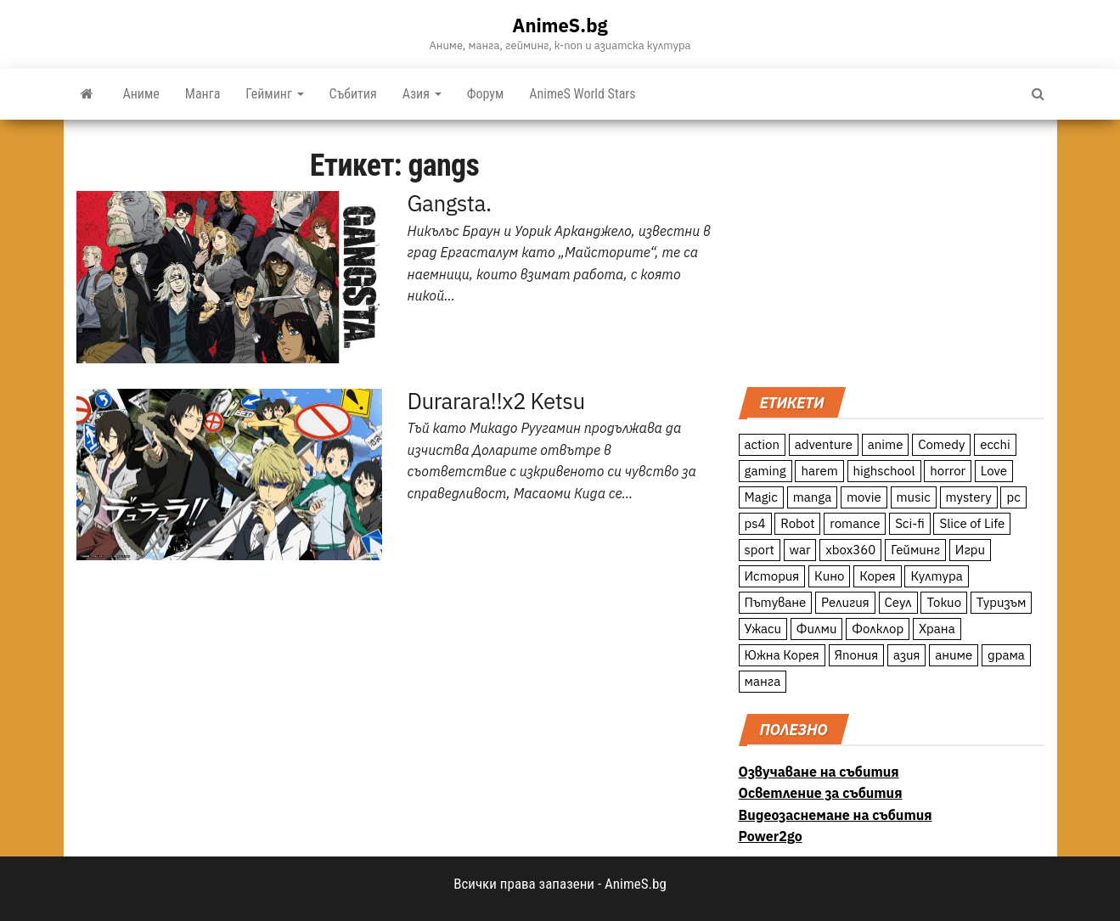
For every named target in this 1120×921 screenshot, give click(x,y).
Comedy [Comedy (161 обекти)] (941, 444)
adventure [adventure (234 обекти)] (824, 444)
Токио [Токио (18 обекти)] (943, 602)
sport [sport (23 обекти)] (759, 550)
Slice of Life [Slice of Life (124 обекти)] (972, 523)
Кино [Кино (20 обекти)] (829, 576)
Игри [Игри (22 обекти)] (970, 550)
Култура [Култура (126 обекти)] (936, 576)
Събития (353, 94)
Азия (422, 94)
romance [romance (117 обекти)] (855, 523)
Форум (485, 94)
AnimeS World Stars (582, 94)
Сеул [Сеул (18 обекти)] (898, 602)
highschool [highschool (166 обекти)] (884, 471)
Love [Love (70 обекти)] (994, 471)
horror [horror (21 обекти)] (947, 471)
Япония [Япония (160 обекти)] (857, 655)
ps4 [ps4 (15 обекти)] (755, 523)
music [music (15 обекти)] (914, 497)
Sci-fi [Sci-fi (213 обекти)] (910, 523)
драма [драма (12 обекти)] (1006, 655)
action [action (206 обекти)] (762, 444)
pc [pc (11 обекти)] (1013, 497)
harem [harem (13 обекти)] (819, 471)
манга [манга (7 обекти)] (763, 681)
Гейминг (274, 94)
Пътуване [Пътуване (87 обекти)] (776, 602)
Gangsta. (450, 202)
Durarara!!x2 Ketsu (496, 400)
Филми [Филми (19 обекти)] (816, 629)
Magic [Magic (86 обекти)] (761, 497)
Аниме (141, 94)
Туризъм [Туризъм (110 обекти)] (1001, 602)
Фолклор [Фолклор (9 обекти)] (877, 629)
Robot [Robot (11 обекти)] (797, 523)
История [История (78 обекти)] (772, 576)
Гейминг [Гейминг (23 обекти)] (915, 550)
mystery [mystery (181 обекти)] (969, 497)
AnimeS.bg (559, 25)
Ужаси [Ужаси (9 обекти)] (763, 629)
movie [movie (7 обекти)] (864, 497)
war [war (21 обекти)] (800, 550)
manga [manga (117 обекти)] (812, 497)
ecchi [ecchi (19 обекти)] (995, 444)
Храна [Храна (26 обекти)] (937, 629)
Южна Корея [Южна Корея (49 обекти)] (782, 655)
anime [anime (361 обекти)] (885, 444)
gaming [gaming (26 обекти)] (765, 471)
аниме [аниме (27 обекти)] (953, 655)
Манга (203, 94)
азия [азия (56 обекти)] (906, 655)
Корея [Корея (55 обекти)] (877, 576)
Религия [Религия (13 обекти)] (845, 602)
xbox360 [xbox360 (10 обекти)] (850, 550)
